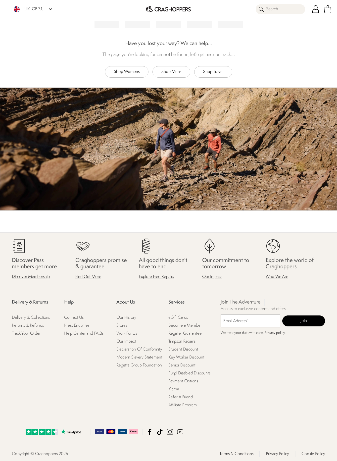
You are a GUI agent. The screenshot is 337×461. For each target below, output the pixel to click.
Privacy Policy (277, 454)
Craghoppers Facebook (149, 432)
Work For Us (126, 333)
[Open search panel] (280, 9)
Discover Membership (31, 277)
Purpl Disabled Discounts (189, 373)
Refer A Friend (180, 397)
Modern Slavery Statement (139, 357)
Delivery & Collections (31, 317)
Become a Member (185, 325)
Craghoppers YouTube (180, 432)
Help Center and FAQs (83, 333)
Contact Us (74, 317)
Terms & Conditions (236, 454)
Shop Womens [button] (127, 72)
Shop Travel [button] (213, 72)
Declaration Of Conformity (139, 349)
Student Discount (183, 349)
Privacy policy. (275, 333)
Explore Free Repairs (156, 277)
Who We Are (277, 277)
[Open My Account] (316, 9)
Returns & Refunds (28, 325)
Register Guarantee (185, 333)
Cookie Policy (313, 454)
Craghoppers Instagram (170, 432)
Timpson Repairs (181, 341)
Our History (126, 317)
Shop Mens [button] (171, 72)
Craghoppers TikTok (160, 432)
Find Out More (88, 277)
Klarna (173, 389)
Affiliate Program (182, 405)
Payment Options (183, 381)
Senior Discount (181, 365)
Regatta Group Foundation (139, 365)
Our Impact (212, 277)
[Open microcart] (328, 9)
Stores (121, 325)
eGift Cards (178, 317)
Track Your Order (26, 333)
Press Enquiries (76, 325)
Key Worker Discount (186, 357)
